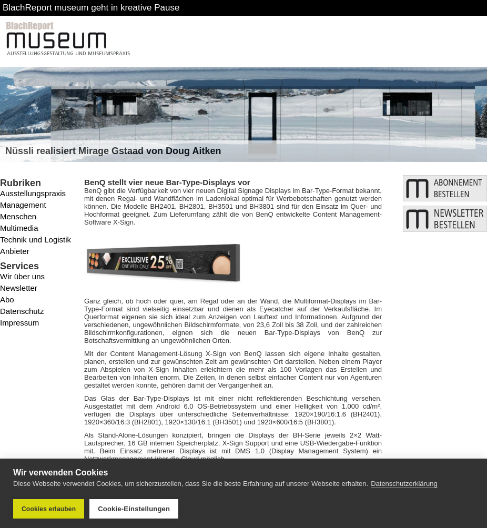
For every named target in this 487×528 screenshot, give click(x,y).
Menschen (18, 216)
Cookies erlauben (49, 509)
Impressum (19, 322)
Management (23, 204)
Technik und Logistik (35, 239)
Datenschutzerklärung (404, 484)
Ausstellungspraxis (33, 193)
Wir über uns (22, 276)
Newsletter (18, 287)
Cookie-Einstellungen (134, 509)
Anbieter (14, 251)
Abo (7, 299)
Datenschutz (22, 311)
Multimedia (19, 228)
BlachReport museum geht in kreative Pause (91, 8)
